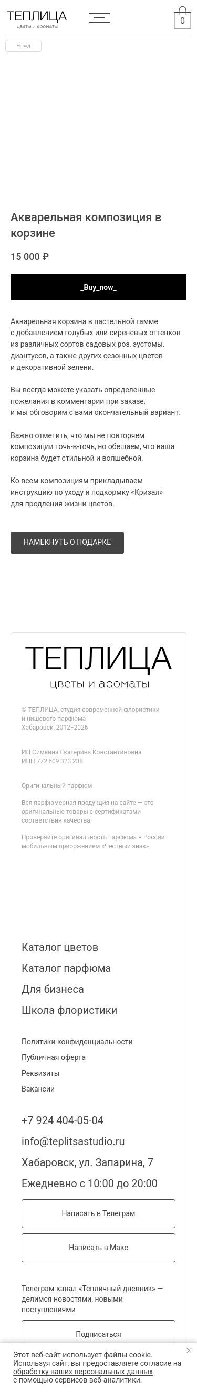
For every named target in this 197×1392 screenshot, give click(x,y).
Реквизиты (41, 1073)
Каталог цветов (60, 947)
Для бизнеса (53, 989)
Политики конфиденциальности (77, 1041)
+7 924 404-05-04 (62, 1120)
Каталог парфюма (66, 968)
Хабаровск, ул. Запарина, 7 (87, 1162)
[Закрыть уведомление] (189, 1350)
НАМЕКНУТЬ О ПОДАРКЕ (67, 542)
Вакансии (38, 1089)
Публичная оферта (54, 1057)
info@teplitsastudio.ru (73, 1141)
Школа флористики (69, 1010)
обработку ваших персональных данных (83, 1371)
